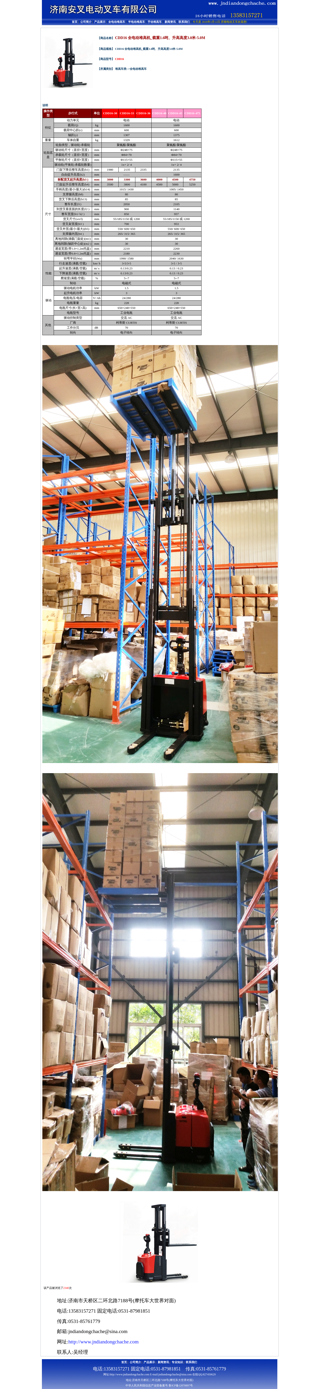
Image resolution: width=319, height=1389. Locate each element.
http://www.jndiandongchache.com (103, 1342)
